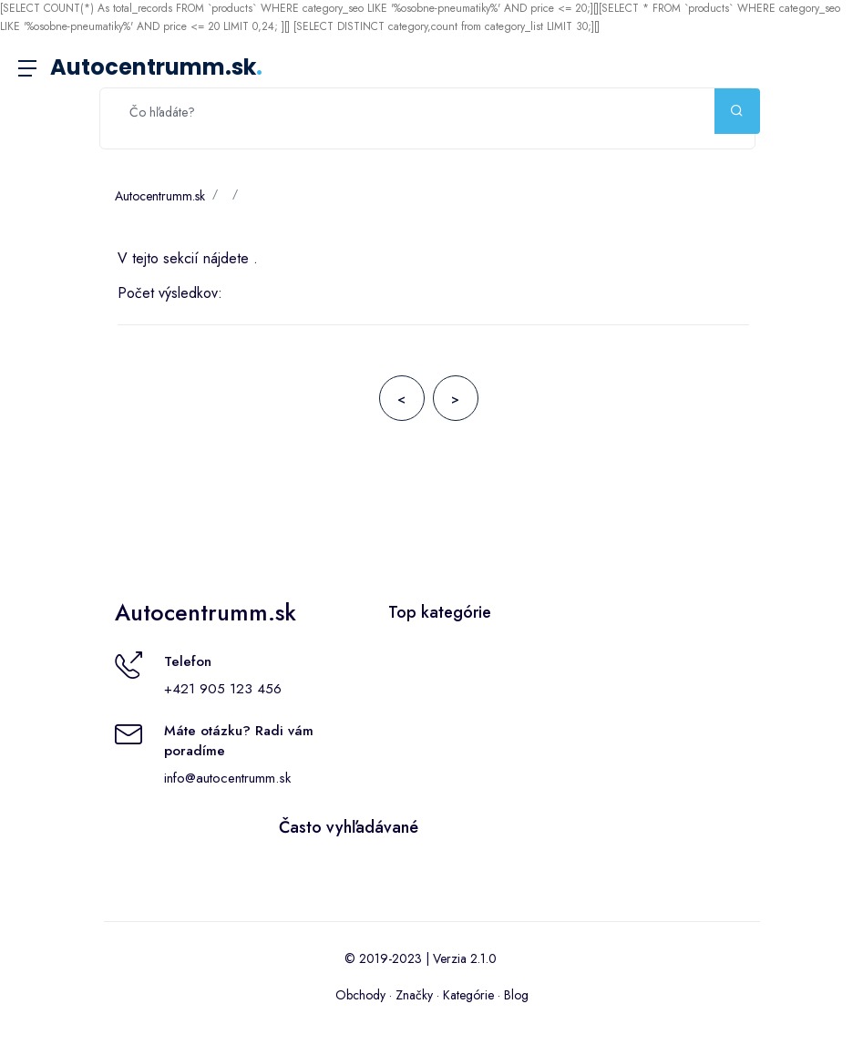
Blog (516, 995)
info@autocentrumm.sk (227, 778)
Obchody (360, 995)
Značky (414, 995)
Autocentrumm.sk (156, 67)
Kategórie (468, 995)
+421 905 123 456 (223, 689)
